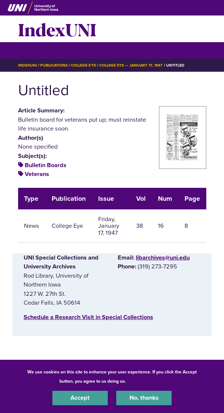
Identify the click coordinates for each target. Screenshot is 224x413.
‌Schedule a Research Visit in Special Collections (88, 317)
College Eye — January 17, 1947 (131, 65)
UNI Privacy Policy (146, 381)
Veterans (37, 174)
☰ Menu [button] (31, 50)
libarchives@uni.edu (163, 257)
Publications (54, 65)
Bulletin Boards (45, 165)
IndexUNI (57, 28)
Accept (80, 398)
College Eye (83, 65)
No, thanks (144, 398)
